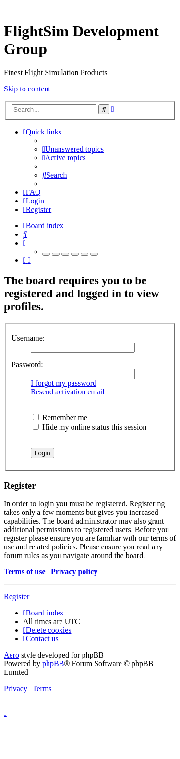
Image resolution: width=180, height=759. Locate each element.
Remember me (60, 417)
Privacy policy (74, 572)
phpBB (53, 663)
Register (16, 596)
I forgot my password (63, 383)
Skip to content (27, 89)
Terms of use (25, 572)
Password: (27, 364)
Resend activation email (68, 392)
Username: (28, 338)
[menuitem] (73, 149)
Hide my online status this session (89, 427)
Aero (11, 655)
